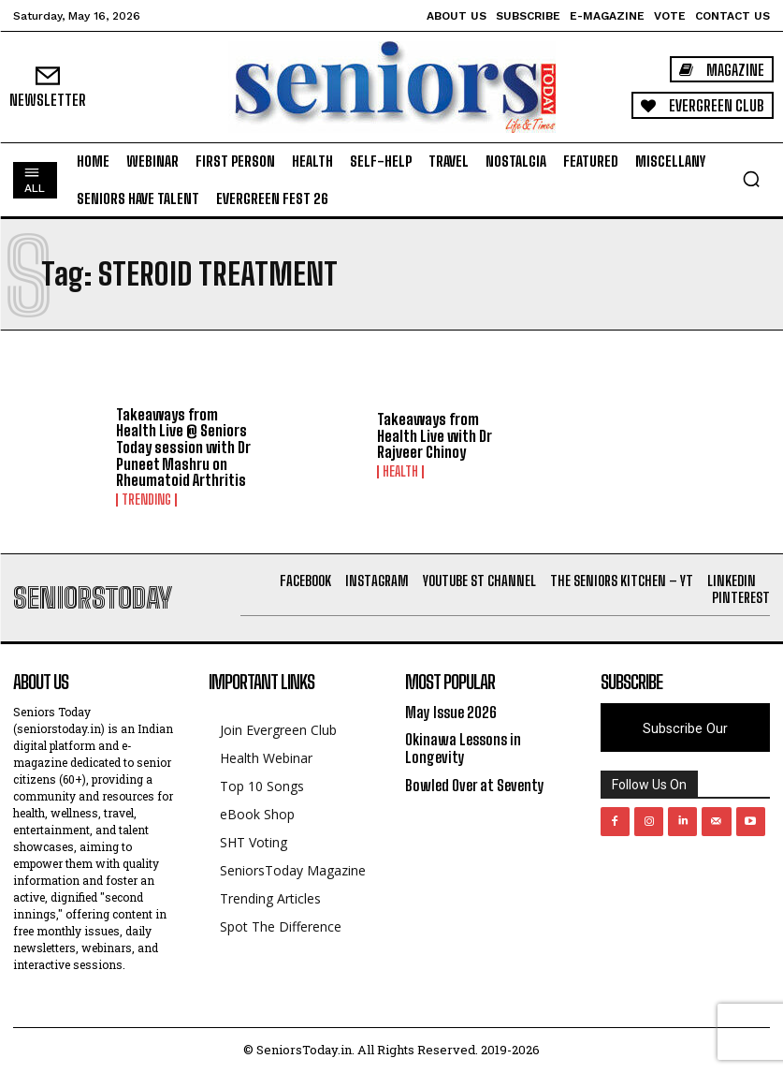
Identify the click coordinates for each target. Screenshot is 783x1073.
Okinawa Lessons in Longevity (463, 748)
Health (400, 471)
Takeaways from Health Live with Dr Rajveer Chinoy (434, 435)
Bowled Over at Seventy (474, 785)
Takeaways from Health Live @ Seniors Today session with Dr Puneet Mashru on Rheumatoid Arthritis (183, 447)
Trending (146, 500)
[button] (751, 179)
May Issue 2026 (451, 712)
